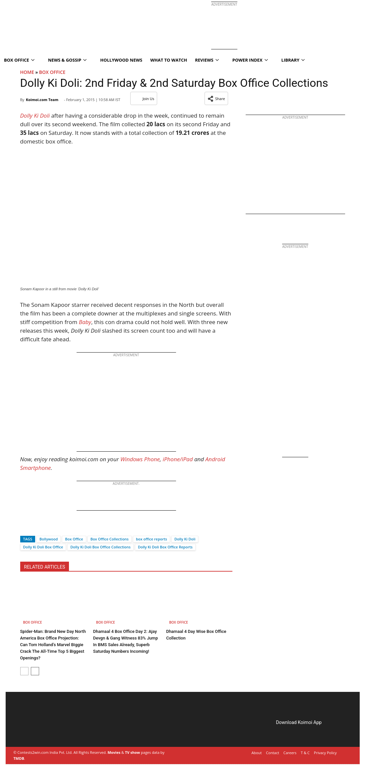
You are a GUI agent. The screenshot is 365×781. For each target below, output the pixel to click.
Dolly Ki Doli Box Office (43, 546)
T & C (305, 752)
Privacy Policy (325, 752)
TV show (132, 752)
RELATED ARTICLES (44, 567)
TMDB (19, 758)
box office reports (151, 538)
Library (293, 60)
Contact (272, 752)
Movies (113, 752)
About (257, 752)
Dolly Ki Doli (185, 538)
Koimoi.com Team (42, 99)
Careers (290, 752)
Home (27, 72)
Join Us (143, 98)
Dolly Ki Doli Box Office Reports (165, 546)
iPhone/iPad (178, 459)
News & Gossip (67, 60)
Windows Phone (140, 459)
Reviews (207, 60)
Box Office (52, 72)
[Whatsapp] (47, 527)
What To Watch (168, 60)
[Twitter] (36, 527)
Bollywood (48, 538)
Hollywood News (121, 60)
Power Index (250, 60)
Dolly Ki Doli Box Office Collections (100, 546)
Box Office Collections (110, 538)
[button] (216, 98)
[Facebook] (25, 527)
